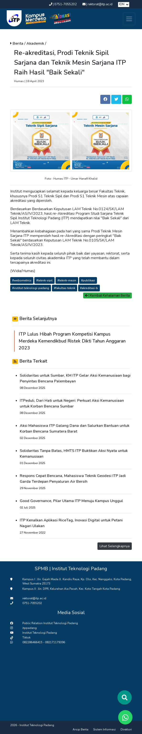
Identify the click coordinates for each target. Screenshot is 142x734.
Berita (18, 43)
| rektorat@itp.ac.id (97, 4)
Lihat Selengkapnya (115, 546)
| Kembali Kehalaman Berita (107, 295)
